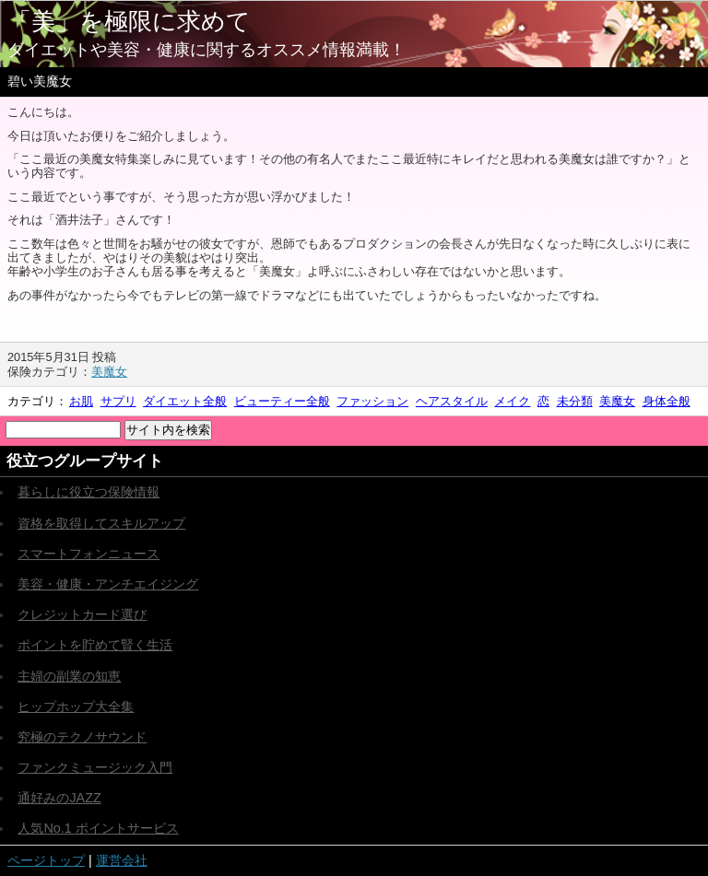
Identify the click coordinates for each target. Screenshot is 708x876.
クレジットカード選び (82, 614)
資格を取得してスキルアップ (101, 523)
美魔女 (109, 372)
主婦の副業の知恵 (69, 676)
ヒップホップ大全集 (76, 706)
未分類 (575, 401)
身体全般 (666, 401)
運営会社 (122, 860)
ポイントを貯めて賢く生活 (95, 644)
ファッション (372, 401)
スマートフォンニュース (88, 553)
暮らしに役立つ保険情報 (88, 492)
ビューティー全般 (282, 401)
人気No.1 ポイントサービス (98, 828)
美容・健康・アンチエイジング (108, 584)
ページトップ (46, 860)
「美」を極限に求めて (129, 21)
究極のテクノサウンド (82, 737)
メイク (512, 401)
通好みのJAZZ (59, 797)
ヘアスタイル (452, 401)
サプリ (118, 401)
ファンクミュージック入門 (95, 767)
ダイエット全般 (185, 401)
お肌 (81, 401)
